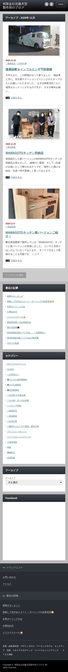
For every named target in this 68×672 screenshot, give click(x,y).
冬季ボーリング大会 (16, 307)
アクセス (7, 584)
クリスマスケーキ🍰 (16, 317)
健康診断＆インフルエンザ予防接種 (29, 69)
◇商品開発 (11, 147)
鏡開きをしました (15, 296)
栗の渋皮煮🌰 (13, 327)
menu (60, 4)
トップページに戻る (14, 275)
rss (47, 4)
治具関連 (11, 458)
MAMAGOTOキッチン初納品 (25, 152)
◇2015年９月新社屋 (16, 395)
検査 (9, 447)
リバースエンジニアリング (19, 437)
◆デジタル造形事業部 (17, 379)
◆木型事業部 (13, 390)
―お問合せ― (13, 374)
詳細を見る (16, 98)
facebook (51, 4)
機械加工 (11, 452)
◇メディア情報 (14, 406)
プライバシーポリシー (17, 431)
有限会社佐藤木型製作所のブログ (29, 665)
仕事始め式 (12, 312)
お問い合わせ (9, 577)
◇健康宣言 (11, 63)
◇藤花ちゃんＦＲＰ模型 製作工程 (23, 426)
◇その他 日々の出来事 (18, 400)
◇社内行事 (22, 63)
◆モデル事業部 (14, 385)
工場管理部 (12, 442)
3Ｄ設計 (10, 369)
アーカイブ (10, 478)
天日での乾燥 (13, 343)
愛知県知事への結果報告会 (19, 322)
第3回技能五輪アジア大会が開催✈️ (23, 338)
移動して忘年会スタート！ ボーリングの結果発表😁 (30, 301)
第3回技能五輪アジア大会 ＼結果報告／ (26, 332)
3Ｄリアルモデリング (16, 364)
